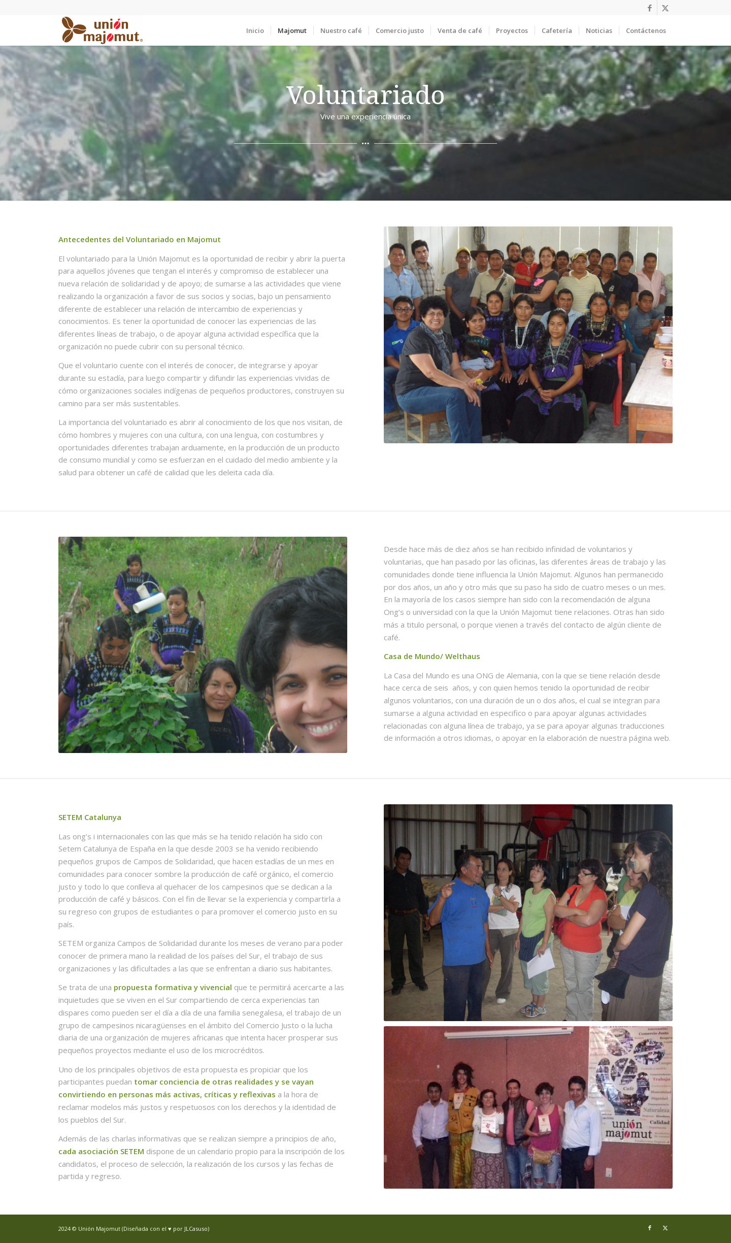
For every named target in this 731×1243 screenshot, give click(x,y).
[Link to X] (665, 7)
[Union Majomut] (100, 30)
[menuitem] (255, 30)
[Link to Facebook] (649, 7)
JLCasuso (196, 1228)
